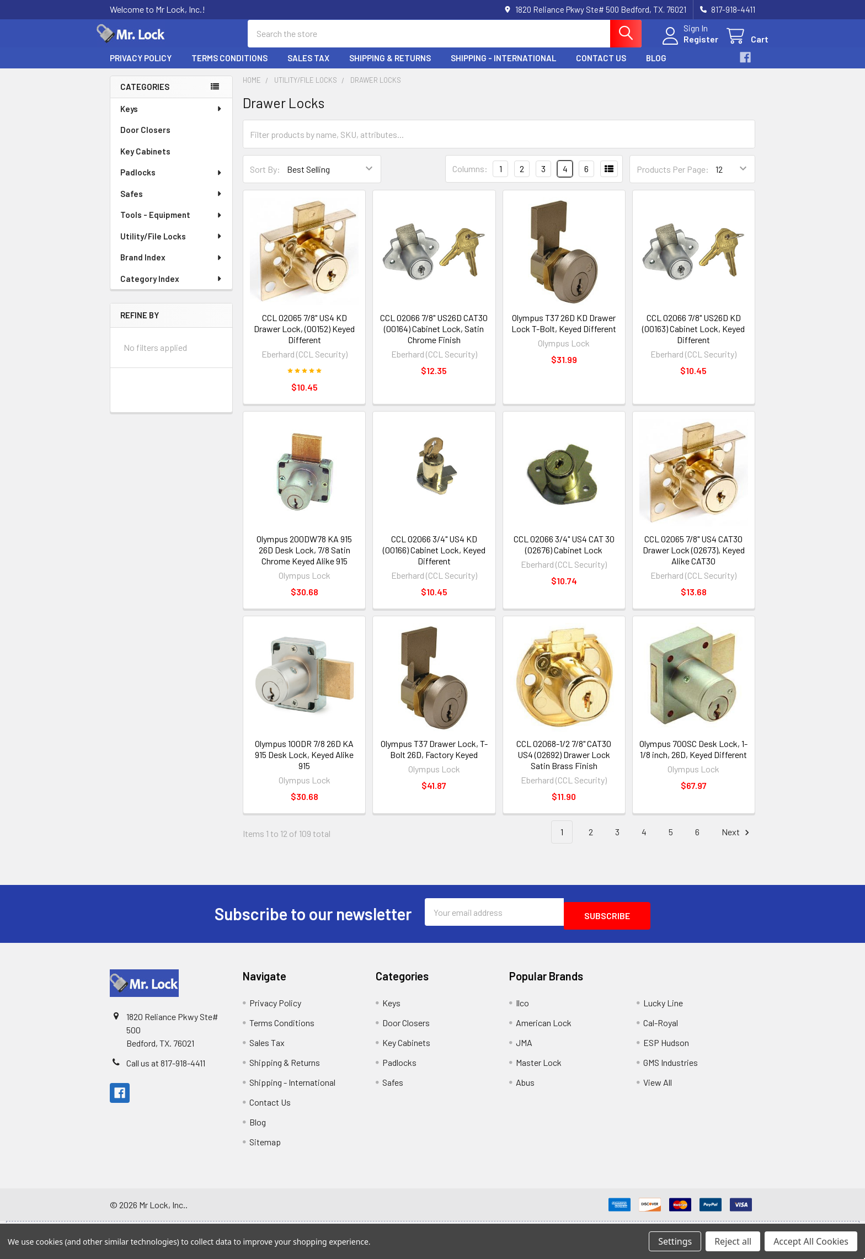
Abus (525, 1088)
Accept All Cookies (810, 1241)
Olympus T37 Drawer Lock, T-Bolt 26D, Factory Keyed (434, 759)
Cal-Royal (660, 1028)
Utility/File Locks (171, 246)
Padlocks (171, 182)
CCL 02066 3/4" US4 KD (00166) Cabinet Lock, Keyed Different (434, 559)
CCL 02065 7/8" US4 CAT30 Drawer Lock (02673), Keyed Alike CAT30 (694, 559)
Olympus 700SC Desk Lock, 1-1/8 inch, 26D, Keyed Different (693, 759)
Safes (171, 204)
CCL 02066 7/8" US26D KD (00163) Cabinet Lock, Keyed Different (693, 338)
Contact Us (601, 68)
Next (737, 842)
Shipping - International (503, 68)
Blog (656, 68)
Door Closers (145, 140)
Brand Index (171, 267)
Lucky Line (663, 1009)
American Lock (544, 1028)
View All (657, 1088)
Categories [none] (144, 97)
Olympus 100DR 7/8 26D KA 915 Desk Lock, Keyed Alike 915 (304, 764)
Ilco (522, 1009)
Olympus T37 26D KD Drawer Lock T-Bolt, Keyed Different (563, 333)
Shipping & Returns (390, 68)
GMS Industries (670, 1068)
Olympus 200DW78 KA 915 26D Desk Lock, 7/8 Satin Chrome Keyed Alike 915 (304, 559)
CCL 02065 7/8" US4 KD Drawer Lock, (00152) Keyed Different (304, 338)
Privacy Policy (141, 68)
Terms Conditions (229, 68)
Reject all (732, 1241)
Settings (675, 1241)
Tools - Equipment (171, 225)
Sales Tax (308, 68)
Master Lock (539, 1068)
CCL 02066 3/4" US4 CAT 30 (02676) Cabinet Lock (564, 554)
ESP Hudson (666, 1048)
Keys (171, 119)
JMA (524, 1048)
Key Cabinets (145, 161)
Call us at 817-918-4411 (165, 1069)
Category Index (171, 289)
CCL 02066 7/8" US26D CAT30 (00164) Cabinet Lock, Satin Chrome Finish (434, 338)
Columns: (470, 178)
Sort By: (265, 179)
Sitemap (265, 1148)
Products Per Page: (673, 179)
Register (687, 45)
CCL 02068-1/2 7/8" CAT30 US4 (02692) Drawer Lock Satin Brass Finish (563, 764)
